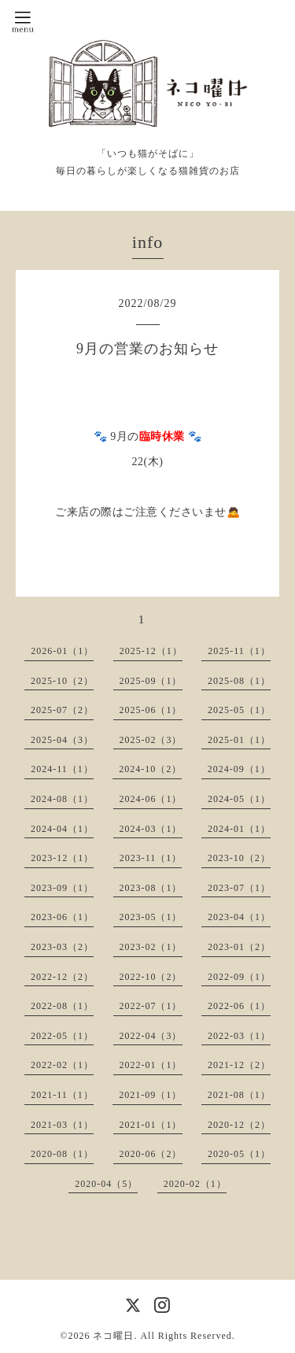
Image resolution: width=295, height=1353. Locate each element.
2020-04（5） (106, 1183)
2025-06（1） (151, 709)
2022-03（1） (239, 1035)
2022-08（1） (62, 1005)
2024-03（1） (151, 828)
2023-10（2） (239, 857)
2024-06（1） (151, 798)
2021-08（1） (239, 1094)
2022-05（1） (62, 1035)
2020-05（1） (239, 1153)
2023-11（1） (151, 857)
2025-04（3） (62, 739)
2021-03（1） (62, 1124)
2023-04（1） (239, 916)
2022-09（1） (239, 976)
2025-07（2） (62, 709)
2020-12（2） (239, 1124)
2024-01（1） (239, 828)
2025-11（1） (239, 650)
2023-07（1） (239, 887)
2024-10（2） (150, 768)
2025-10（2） (62, 680)
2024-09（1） (239, 768)
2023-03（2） (62, 946)
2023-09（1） (62, 887)
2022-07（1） (151, 1005)
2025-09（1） (151, 680)
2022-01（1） (151, 1064)
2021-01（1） (151, 1124)
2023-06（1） (62, 916)
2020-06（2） (151, 1153)
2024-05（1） (239, 798)
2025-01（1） (239, 739)
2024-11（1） (62, 768)
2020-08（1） (62, 1153)
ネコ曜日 (113, 1335)
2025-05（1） (239, 709)
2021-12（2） (239, 1064)
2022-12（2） (62, 976)
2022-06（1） (239, 1005)
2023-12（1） (62, 857)
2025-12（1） (151, 650)
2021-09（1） (150, 1094)
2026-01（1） (62, 650)
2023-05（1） (151, 916)
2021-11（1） (62, 1094)
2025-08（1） (239, 680)
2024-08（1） (62, 798)
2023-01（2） (239, 946)
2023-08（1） (151, 887)
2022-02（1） (62, 1064)
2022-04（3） (151, 1035)
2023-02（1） (151, 946)
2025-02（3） (151, 739)
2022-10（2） (151, 976)
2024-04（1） (62, 828)
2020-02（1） (195, 1183)
